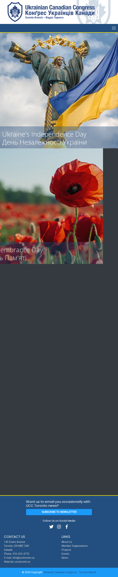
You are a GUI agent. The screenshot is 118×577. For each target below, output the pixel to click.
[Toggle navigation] (114, 28)
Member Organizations (74, 545)
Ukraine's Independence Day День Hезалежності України (44, 138)
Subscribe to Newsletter (59, 512)
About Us (66, 541)
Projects (66, 549)
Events (65, 553)
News (64, 557)
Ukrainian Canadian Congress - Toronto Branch (70, 572)
